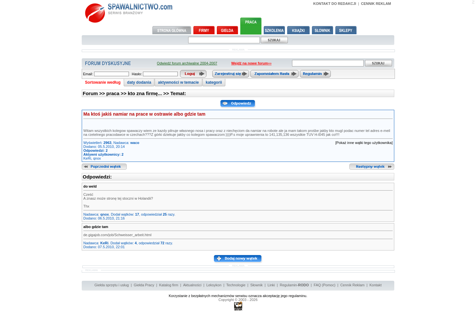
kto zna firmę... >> (149, 93)
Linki (271, 285)
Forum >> (94, 93)
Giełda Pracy (144, 285)
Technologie (235, 285)
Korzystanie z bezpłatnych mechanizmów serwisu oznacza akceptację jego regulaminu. (238, 296)
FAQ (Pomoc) (325, 285)
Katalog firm (168, 285)
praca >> (117, 93)
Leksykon (213, 285)
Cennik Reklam (352, 285)
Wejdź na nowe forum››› (251, 63)
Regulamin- (294, 285)
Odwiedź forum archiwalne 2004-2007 (187, 63)
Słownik (256, 285)
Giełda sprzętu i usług (111, 285)
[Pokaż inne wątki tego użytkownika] (364, 143)
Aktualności (192, 285)
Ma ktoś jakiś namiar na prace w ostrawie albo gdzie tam (144, 114)
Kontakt (376, 285)
